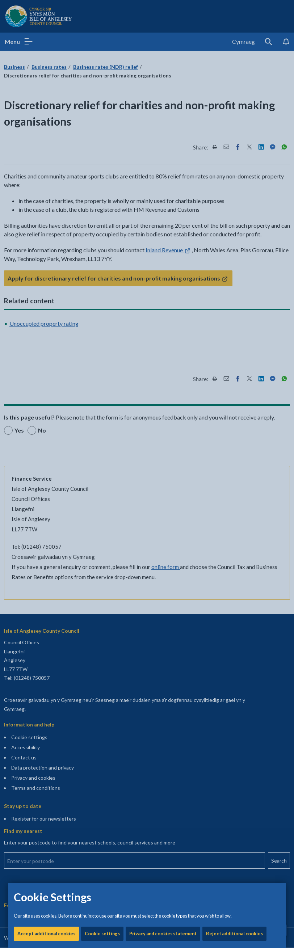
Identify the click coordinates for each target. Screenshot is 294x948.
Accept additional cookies (46, 246)
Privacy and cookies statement (163, 246)
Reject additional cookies (234, 246)
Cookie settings (102, 246)
